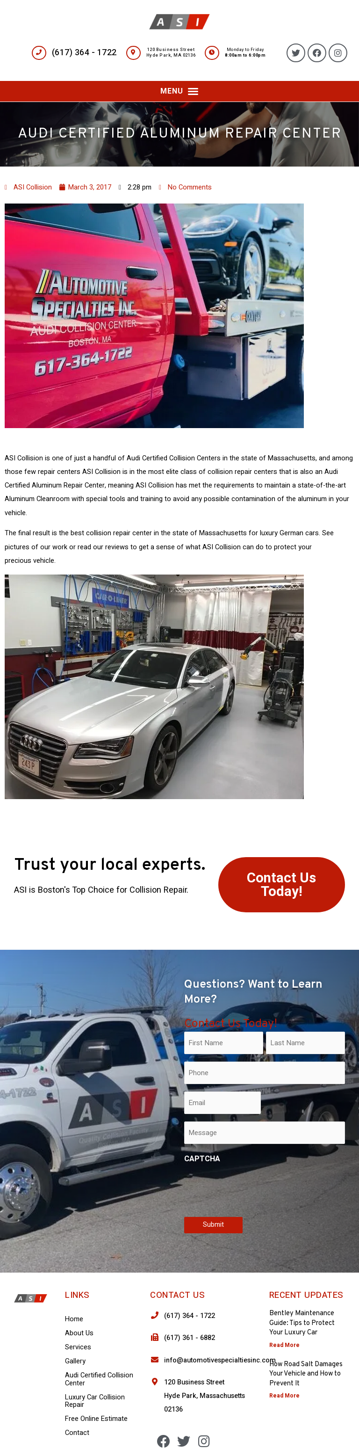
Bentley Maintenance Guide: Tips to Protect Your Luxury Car (302, 1323)
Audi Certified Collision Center (99, 1379)
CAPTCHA (202, 1159)
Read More (284, 1345)
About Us (79, 1333)
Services (78, 1347)
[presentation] (255, 1188)
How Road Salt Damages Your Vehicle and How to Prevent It (306, 1374)
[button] (179, 91)
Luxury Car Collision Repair (95, 1401)
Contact (77, 1433)
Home (74, 1319)
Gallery (75, 1361)
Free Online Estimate (96, 1419)
